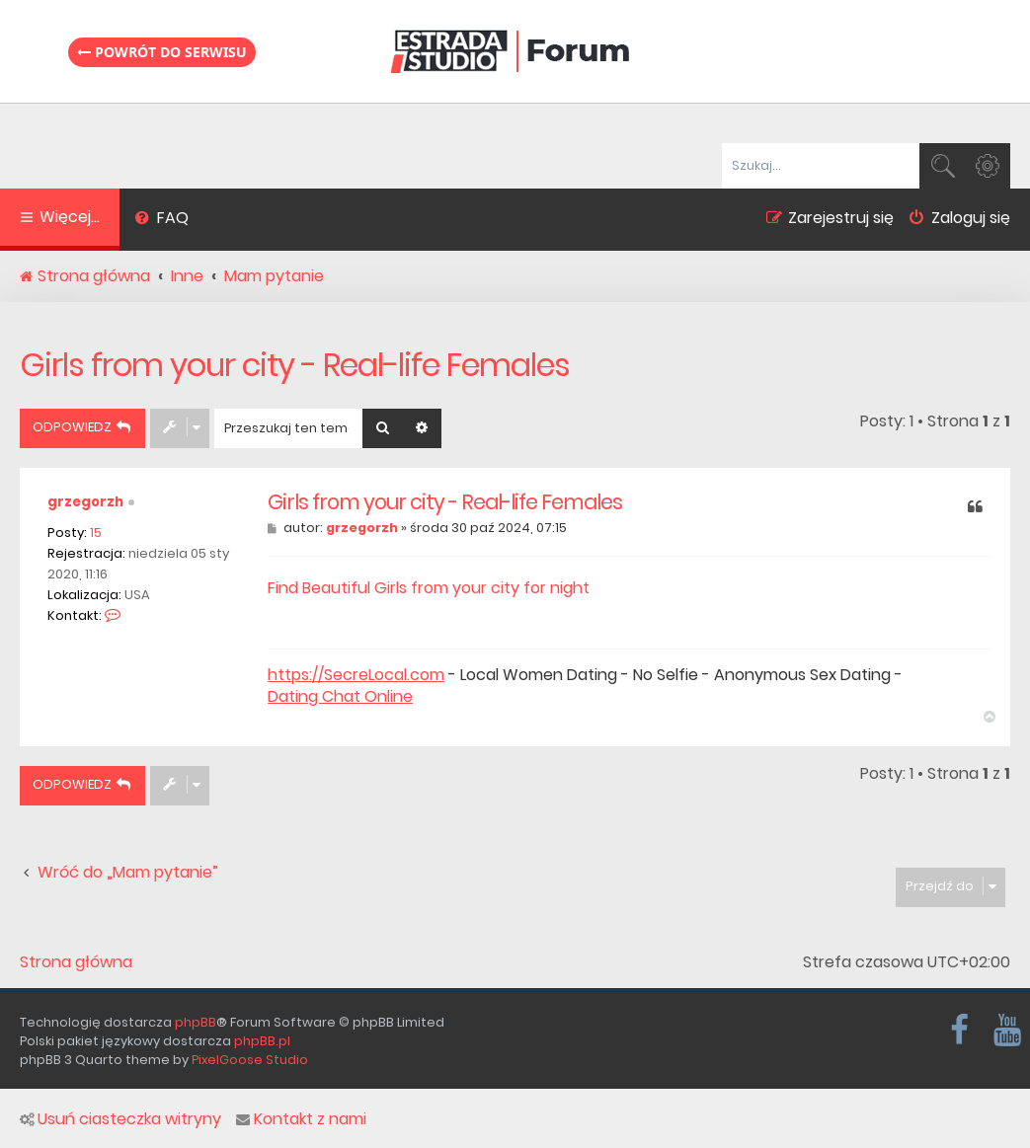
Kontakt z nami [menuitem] (301, 1119)
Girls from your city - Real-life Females (295, 365)
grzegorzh (85, 502)
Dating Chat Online (340, 697)
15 (96, 532)
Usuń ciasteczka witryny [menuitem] (120, 1119)
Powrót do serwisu (162, 51)
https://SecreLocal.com (356, 675)
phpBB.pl (262, 1041)
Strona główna (76, 962)
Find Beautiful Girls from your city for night (429, 587)
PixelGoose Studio (250, 1059)
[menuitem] (161, 220)
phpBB (195, 1022)
